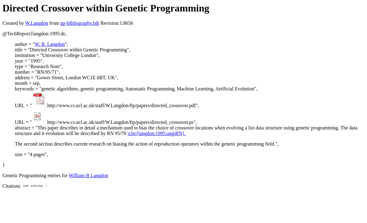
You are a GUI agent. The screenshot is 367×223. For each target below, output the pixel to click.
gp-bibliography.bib (79, 23)
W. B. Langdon (50, 44)
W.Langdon (36, 23)
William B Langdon (88, 175)
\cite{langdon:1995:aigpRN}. (156, 133)
